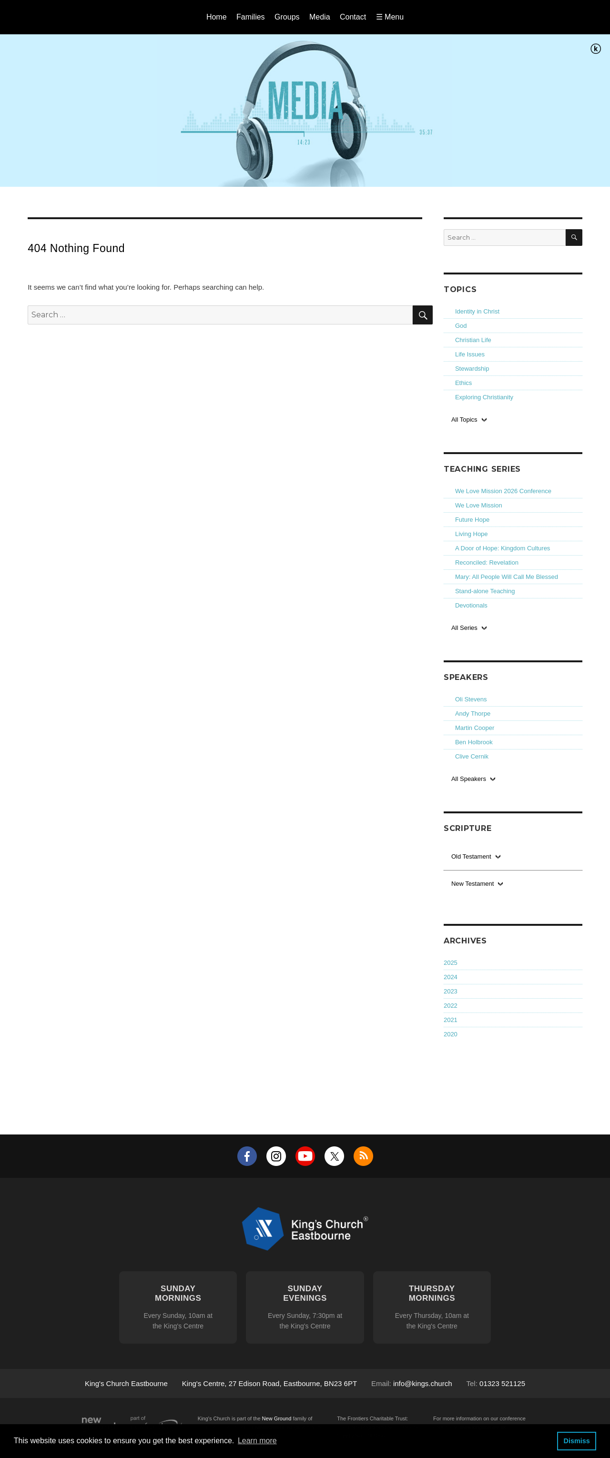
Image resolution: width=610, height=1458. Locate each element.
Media (319, 17)
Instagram (276, 1156)
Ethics (463, 382)
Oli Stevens (471, 699)
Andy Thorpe (472, 713)
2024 (451, 977)
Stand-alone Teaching (485, 591)
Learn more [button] (257, 1441)
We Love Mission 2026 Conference (503, 491)
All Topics (464, 419)
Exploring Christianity (484, 397)
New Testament (472, 883)
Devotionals (471, 605)
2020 (451, 1034)
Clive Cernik (471, 756)
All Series (464, 627)
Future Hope (472, 519)
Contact (353, 17)
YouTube (305, 1156)
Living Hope (471, 533)
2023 (451, 991)
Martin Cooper (474, 727)
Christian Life (473, 340)
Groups (286, 17)
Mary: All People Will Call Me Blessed (506, 576)
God (461, 325)
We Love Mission (478, 505)
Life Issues (470, 354)
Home (216, 17)
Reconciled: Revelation (486, 562)
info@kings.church (422, 1383)
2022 (451, 1005)
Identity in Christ (477, 311)
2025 (451, 962)
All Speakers (468, 778)
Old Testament (471, 856)
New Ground (277, 1418)
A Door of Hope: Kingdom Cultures (502, 548)
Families (250, 17)
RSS (363, 1156)
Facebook (247, 1156)
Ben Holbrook (474, 742)
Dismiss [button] (576, 1441)
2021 (451, 1019)
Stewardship (472, 368)
